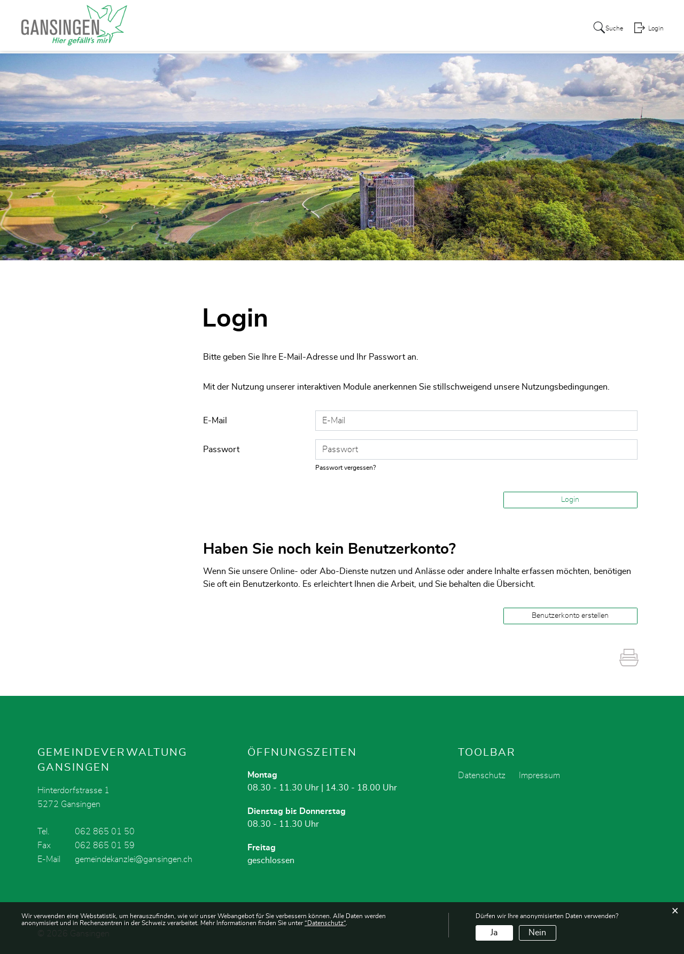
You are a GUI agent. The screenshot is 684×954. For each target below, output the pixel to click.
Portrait (294, 29)
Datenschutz (482, 775)
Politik (333, 29)
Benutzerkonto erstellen (570, 615)
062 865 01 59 (105, 845)
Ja (494, 932)
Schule (530, 29)
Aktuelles (248, 29)
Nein (537, 932)
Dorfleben (485, 29)
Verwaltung (380, 29)
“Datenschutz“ (325, 923)
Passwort (221, 449)
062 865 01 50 (105, 831)
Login (655, 30)
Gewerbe (435, 29)
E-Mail (215, 420)
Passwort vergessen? (348, 467)
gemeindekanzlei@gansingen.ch (133, 859)
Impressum (539, 775)
